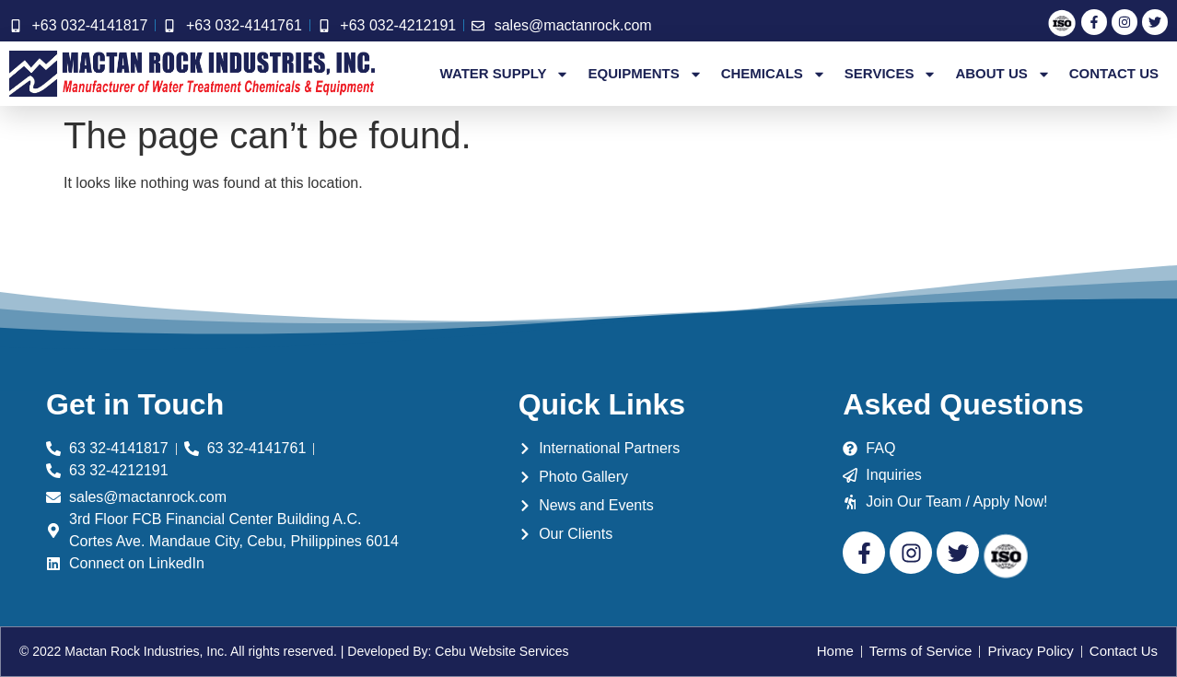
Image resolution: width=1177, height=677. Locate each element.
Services (891, 74)
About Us (1002, 74)
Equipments (645, 74)
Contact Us (1114, 73)
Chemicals (773, 74)
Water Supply (505, 74)
